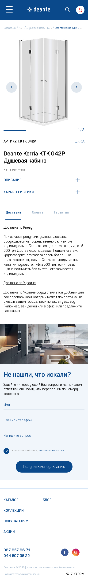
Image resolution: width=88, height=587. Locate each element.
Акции (9, 532)
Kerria (79, 141)
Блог (47, 500)
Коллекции (14, 511)
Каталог (11, 500)
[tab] (13, 214)
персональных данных (51, 450)
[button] (11, 87)
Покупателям (16, 521)
